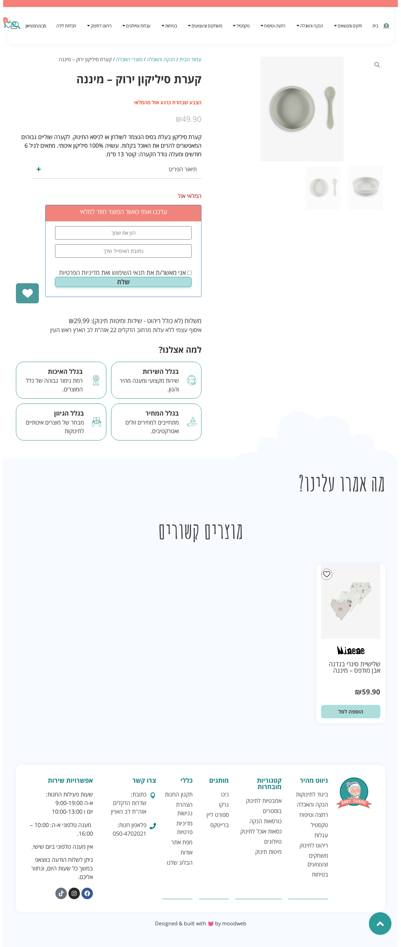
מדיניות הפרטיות (79, 272)
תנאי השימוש (128, 272)
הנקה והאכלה (161, 59)
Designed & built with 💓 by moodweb (200, 923)
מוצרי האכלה (129, 59)
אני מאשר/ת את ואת (125, 273)
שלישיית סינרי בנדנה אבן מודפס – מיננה (354, 667)
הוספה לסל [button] (350, 711)
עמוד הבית (190, 59)
